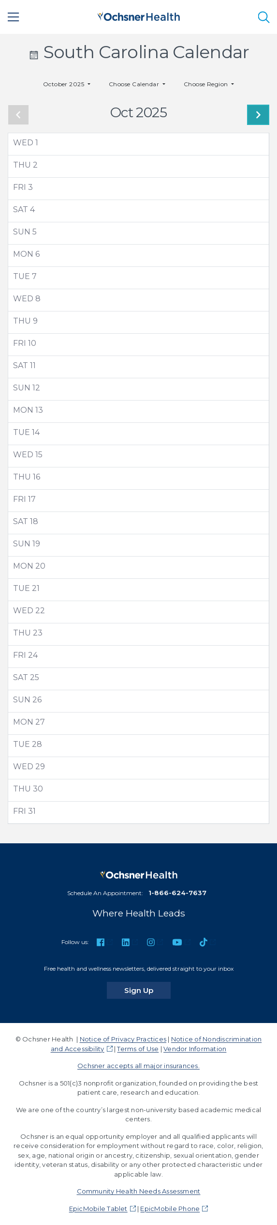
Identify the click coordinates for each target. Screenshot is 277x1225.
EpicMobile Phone (170, 1208)
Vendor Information (194, 1049)
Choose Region (207, 84)
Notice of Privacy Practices (123, 1039)
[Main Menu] (13, 17)
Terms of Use (138, 1049)
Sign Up (147, 990)
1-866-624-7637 (177, 893)
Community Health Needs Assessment (139, 1191)
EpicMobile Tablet (98, 1208)
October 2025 (64, 84)
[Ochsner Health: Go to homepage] (139, 15)
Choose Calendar (135, 84)
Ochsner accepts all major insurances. (138, 1066)
